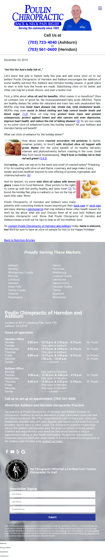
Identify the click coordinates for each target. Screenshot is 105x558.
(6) (28, 175)
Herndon (13, 283)
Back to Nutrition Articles (19, 240)
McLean (13, 276)
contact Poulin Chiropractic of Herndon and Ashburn (39, 226)
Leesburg (13, 279)
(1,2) (25, 114)
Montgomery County (20, 272)
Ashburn (13, 265)
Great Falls (14, 286)
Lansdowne (59, 279)
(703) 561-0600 (42, 49)
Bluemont (58, 293)
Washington (15, 297)
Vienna (56, 265)
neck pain (95, 205)
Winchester (59, 297)
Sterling (13, 269)
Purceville (58, 269)
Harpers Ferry (60, 283)
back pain (79, 205)
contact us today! (52, 441)
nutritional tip (35, 209)
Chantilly (13, 293)
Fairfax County (17, 290)
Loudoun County (62, 276)
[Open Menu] (100, 8)
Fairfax (56, 290)
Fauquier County (62, 286)
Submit (52, 517)
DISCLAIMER (93, 531)
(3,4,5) (43, 158)
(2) (78, 121)
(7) (70, 188)
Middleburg (59, 272)
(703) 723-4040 (42, 42)
